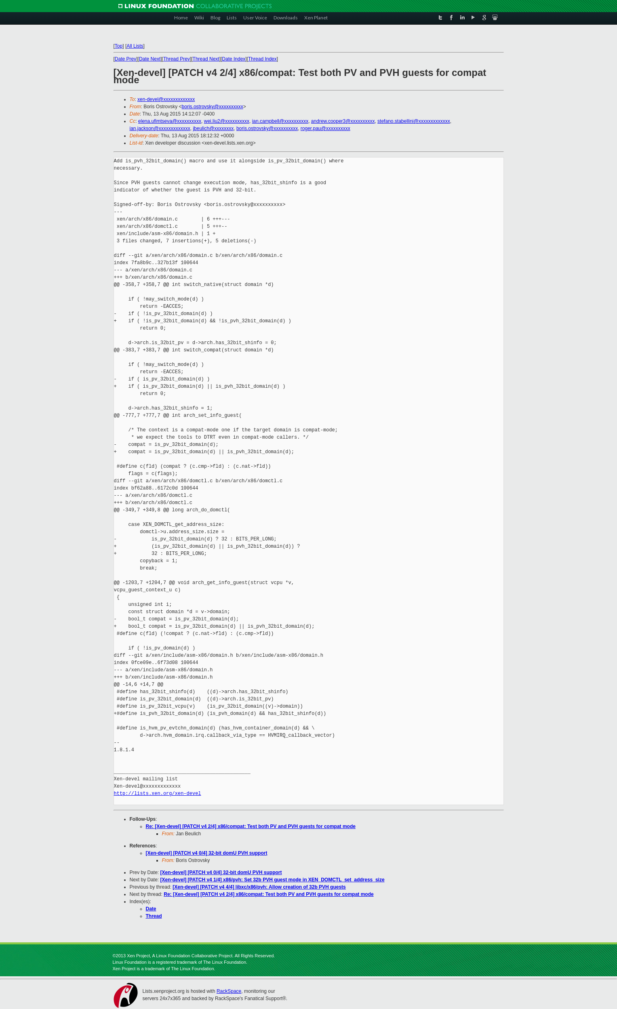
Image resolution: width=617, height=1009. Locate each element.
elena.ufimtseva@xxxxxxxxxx (169, 121)
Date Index (233, 59)
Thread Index (262, 59)
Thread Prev (176, 59)
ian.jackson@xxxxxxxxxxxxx (160, 128)
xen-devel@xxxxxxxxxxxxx (166, 99)
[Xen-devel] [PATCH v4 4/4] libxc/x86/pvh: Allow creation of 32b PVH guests (259, 887)
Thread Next (206, 59)
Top (118, 46)
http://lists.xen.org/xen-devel (157, 793)
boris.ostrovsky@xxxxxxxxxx (212, 106)
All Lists (134, 46)
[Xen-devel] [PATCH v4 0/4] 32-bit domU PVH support (206, 853)
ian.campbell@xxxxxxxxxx (280, 121)
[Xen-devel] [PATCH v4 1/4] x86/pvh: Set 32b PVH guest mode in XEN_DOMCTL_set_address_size (272, 880)
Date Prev (125, 59)
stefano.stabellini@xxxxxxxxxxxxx (413, 121)
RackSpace (229, 991)
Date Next (149, 59)
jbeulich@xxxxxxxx (213, 128)
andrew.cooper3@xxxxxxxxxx (343, 121)
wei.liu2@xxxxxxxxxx (226, 121)
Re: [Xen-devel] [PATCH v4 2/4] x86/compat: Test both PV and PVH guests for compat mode (251, 826)
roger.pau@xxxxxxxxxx (325, 128)
